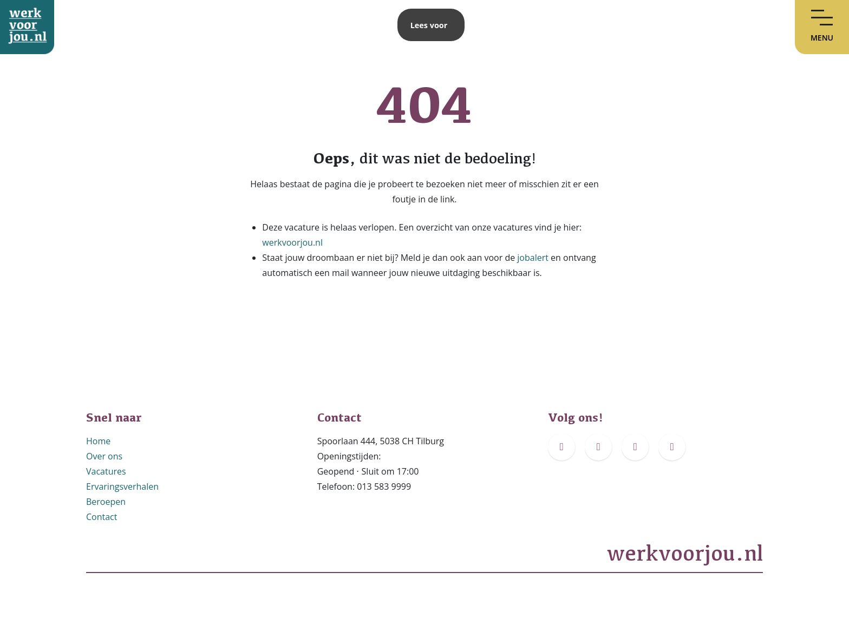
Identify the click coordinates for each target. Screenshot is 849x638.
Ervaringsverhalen (122, 486)
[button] (429, 25)
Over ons (104, 456)
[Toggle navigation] (822, 27)
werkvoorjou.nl (292, 242)
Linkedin (675, 468)
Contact (101, 517)
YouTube (639, 468)
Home (98, 441)
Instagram (605, 468)
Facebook (567, 468)
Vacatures (106, 471)
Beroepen (106, 502)
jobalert (532, 258)
